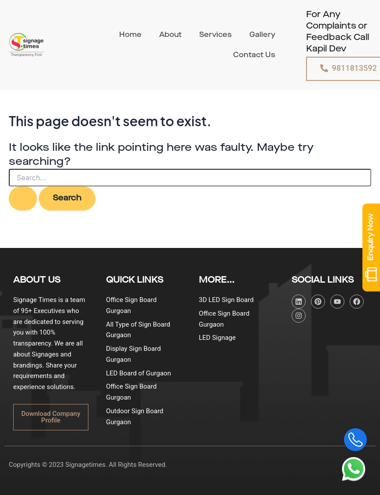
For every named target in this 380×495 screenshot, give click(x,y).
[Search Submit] (23, 198)
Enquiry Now (371, 247)
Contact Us (254, 55)
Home (130, 34)
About (170, 34)
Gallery (262, 34)
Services (215, 34)
